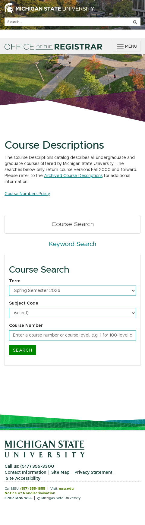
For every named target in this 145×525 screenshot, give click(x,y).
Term (14, 281)
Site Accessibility (23, 478)
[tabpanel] (72, 310)
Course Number (26, 326)
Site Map (60, 472)
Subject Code (23, 303)
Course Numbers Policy (27, 194)
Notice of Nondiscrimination (30, 493)
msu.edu (66, 488)
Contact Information (25, 472)
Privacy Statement (93, 472)
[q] (72, 22)
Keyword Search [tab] (72, 244)
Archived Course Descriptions (73, 176)
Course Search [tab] (73, 224)
